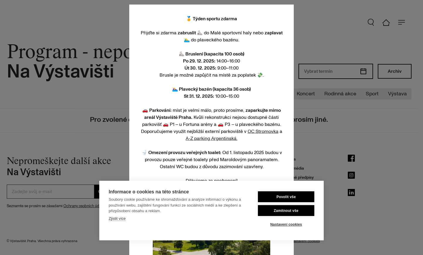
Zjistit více (117, 218)
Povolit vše (286, 197)
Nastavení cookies (286, 224)
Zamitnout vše (286, 211)
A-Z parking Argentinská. (211, 138)
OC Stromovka (263, 131)
